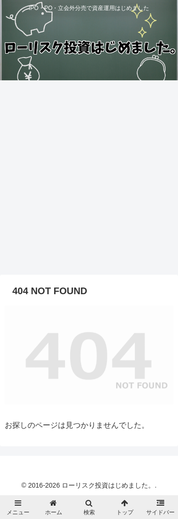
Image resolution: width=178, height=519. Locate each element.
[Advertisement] (89, 181)
